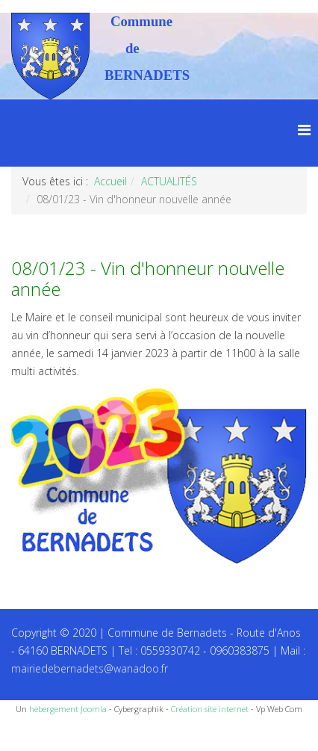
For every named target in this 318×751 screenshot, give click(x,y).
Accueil (110, 181)
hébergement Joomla (68, 708)
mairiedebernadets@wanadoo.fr (89, 668)
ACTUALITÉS (169, 181)
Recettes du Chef (41, 734)
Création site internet (210, 708)
